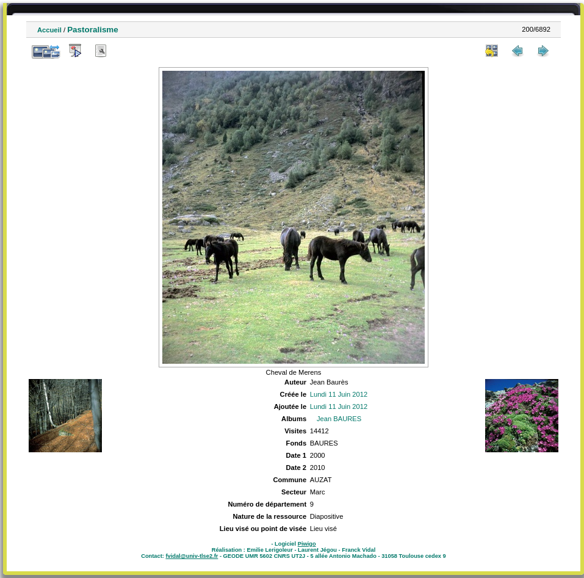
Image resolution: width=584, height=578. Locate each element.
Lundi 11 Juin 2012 (339, 394)
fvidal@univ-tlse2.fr (191, 556)
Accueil (49, 30)
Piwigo (307, 544)
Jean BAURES (339, 418)
